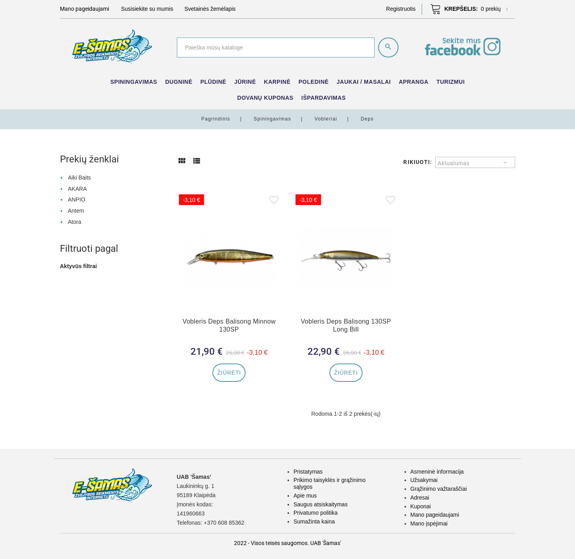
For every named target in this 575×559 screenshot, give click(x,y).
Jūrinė (245, 82)
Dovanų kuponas (265, 98)
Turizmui (450, 82)
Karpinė (277, 82)
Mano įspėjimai (429, 523)
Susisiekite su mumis (147, 9)
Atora (74, 222)
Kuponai (420, 506)
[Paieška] (276, 47)
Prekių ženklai (89, 159)
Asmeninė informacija (437, 471)
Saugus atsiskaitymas (320, 504)
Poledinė (314, 82)
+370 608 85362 (224, 522)
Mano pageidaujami (434, 515)
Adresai (419, 497)
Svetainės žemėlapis (210, 9)
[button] (401, 9)
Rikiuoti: (417, 162)
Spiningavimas (133, 82)
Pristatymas (308, 471)
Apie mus (305, 495)
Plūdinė (213, 82)
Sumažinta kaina (314, 521)
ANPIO (76, 199)
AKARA (77, 189)
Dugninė (178, 82)
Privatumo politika (315, 513)
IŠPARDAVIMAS (323, 98)
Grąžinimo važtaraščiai (438, 489)
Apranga (413, 82)
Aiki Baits (79, 177)
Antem (76, 210)
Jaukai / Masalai (364, 82)
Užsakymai (424, 480)
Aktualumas (454, 163)
